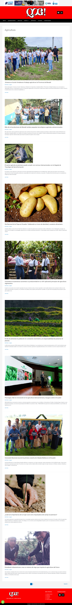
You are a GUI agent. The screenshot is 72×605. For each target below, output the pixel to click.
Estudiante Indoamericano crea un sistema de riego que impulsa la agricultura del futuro (33, 567)
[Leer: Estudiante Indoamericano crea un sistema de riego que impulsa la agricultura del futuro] (27, 548)
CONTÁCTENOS (47, 20)
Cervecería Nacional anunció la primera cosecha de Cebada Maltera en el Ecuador (31, 458)
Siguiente (65, 583)
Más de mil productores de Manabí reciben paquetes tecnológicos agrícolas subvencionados (35, 127)
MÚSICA (26, 21)
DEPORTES (33, 20)
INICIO (4, 20)
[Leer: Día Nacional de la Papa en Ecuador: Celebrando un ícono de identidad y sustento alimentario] (33, 202)
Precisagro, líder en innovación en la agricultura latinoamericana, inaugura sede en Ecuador (34, 398)
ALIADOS (40, 20)
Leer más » (7, 92)
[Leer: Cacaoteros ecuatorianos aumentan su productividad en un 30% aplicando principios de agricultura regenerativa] (33, 260)
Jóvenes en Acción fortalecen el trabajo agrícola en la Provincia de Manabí (29, 82)
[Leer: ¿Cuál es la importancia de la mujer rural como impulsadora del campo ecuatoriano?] (25, 493)
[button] (2, 602)
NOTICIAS (20, 20)
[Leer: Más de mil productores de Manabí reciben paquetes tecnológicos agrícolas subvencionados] (33, 111)
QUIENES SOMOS (11, 20)
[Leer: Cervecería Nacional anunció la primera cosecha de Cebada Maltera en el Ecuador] (33, 434)
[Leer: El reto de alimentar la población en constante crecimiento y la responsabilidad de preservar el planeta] (33, 318)
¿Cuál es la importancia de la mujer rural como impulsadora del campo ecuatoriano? (32, 515)
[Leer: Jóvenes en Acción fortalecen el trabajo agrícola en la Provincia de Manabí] (33, 58)
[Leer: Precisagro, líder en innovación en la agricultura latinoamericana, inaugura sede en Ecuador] (33, 375)
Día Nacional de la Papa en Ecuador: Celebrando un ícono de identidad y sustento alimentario (35, 224)
